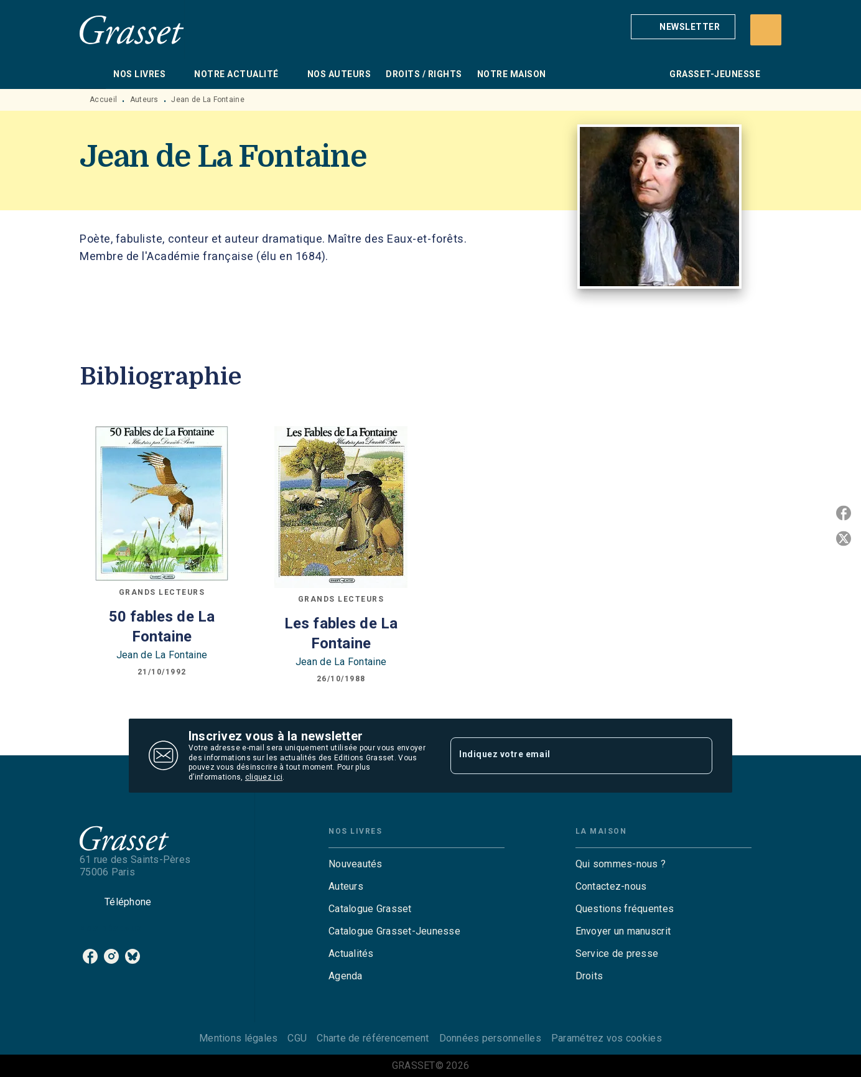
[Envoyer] (697, 756)
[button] (683, 26)
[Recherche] (765, 29)
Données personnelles (490, 1038)
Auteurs (144, 99)
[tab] (93, 74)
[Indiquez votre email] (565, 755)
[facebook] (90, 956)
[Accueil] (132, 29)
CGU (297, 1038)
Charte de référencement (373, 1038)
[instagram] (111, 956)
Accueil (103, 99)
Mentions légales (238, 1038)
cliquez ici (263, 777)
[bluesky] (132, 956)
